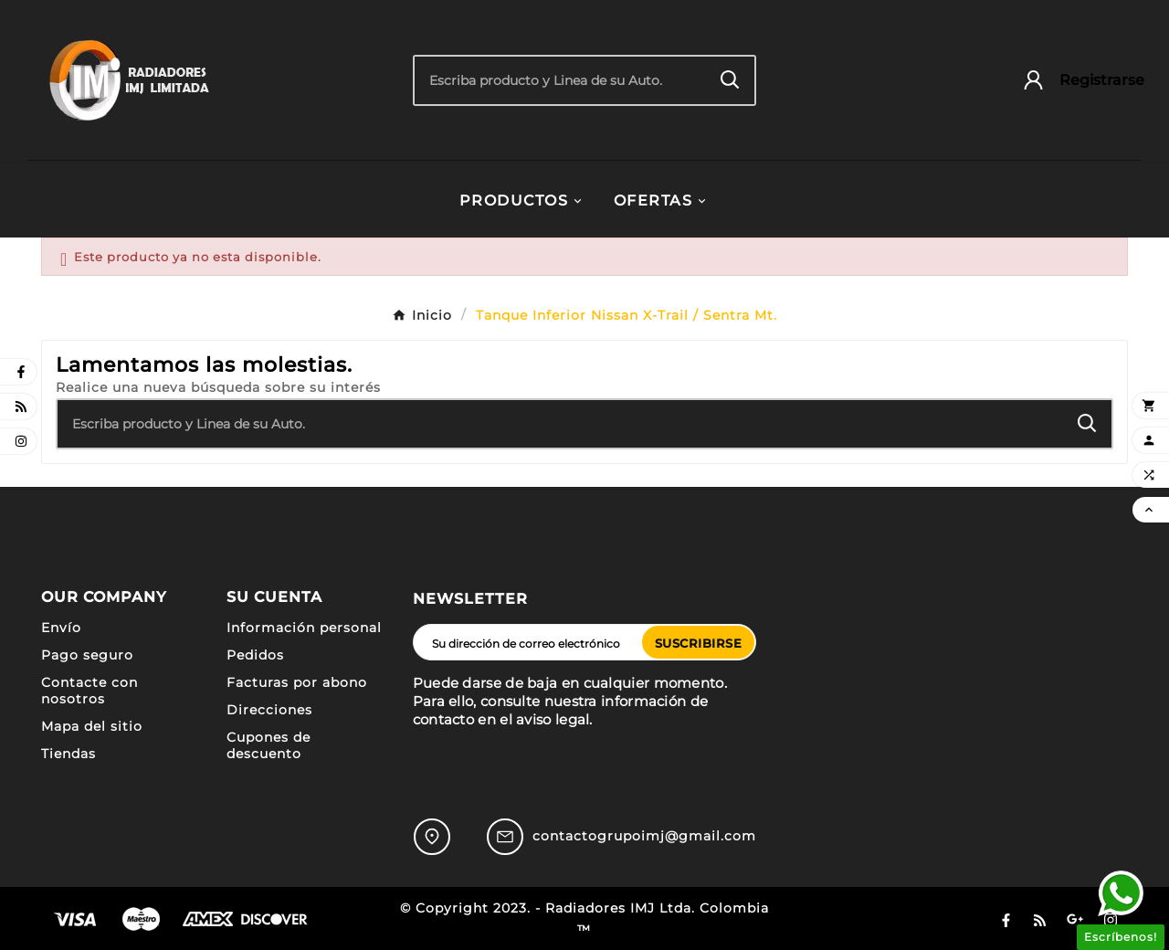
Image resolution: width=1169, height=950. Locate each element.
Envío (61, 627)
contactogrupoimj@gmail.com (644, 836)
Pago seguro (87, 655)
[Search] (730, 80)
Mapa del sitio (91, 726)
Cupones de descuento (268, 745)
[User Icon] (1074, 80)
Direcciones (269, 710)
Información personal (304, 627)
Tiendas (68, 753)
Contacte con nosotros (89, 690)
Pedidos (255, 655)
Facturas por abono (296, 682)
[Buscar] (561, 80)
